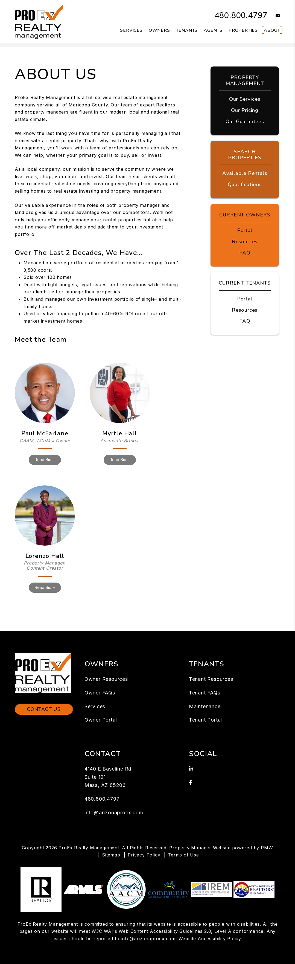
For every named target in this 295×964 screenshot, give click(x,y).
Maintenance (205, 706)
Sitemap (111, 855)
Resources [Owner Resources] (245, 240)
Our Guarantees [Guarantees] (245, 120)
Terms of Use (183, 855)
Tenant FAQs (204, 693)
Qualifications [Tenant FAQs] (245, 183)
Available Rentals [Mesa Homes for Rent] (245, 172)
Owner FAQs (99, 693)
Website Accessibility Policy (210, 938)
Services (94, 706)
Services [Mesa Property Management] (131, 30)
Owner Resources (106, 679)
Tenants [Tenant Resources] (187, 30)
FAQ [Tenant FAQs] (244, 318)
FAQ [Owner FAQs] (244, 251)
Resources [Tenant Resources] (245, 307)
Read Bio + (44, 459)
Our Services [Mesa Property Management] (244, 98)
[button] (273, 15)
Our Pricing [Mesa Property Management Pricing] (244, 109)
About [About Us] (272, 30)
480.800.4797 (239, 15)
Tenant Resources (211, 679)
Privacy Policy (144, 855)
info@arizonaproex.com (113, 812)
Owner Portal (100, 720)
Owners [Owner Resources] (159, 30)
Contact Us (44, 709)
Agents (213, 30)
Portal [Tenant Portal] (244, 297)
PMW (267, 847)
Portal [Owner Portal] (244, 229)
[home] (39, 21)
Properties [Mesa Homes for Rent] (243, 30)
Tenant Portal (205, 720)
